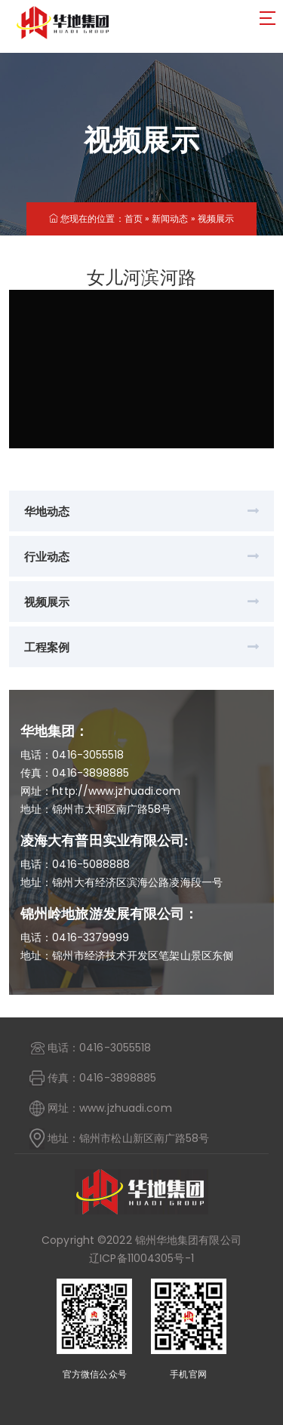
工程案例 (46, 647)
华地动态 (46, 511)
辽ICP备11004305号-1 (141, 1258)
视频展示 (216, 218)
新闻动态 (170, 218)
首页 (134, 218)
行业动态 (46, 557)
